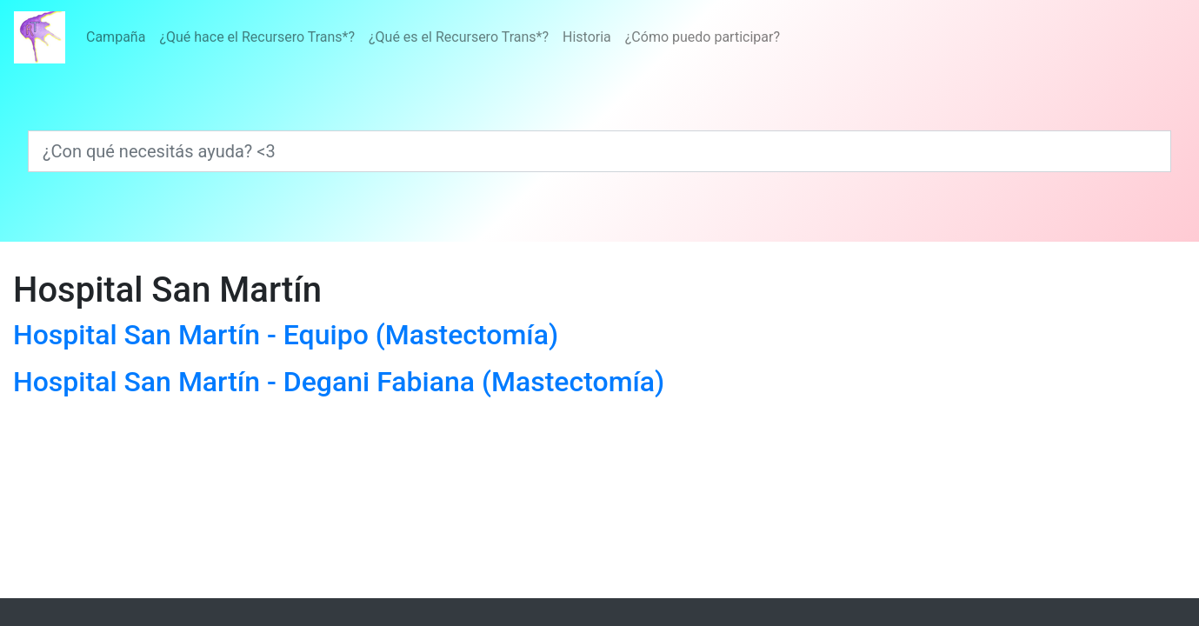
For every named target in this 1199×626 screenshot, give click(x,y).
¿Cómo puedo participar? (702, 37)
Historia (587, 37)
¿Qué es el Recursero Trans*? (459, 37)
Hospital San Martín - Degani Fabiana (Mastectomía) (338, 381)
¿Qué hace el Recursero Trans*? (257, 37)
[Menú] (433, 37)
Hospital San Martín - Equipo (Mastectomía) (285, 334)
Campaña (115, 37)
